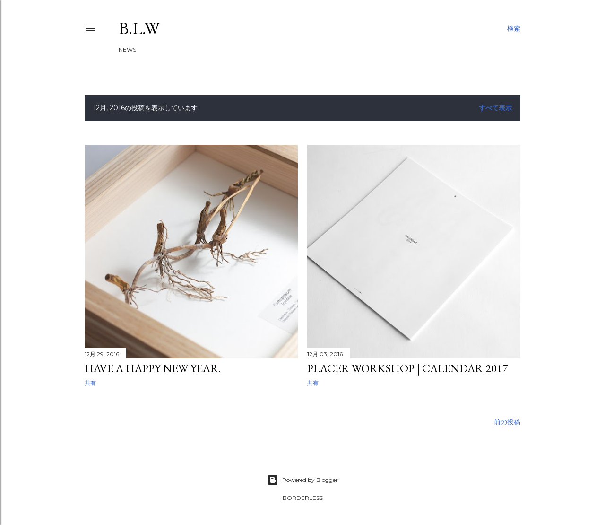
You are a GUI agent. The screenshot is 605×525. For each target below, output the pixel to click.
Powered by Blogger (302, 480)
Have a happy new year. (153, 368)
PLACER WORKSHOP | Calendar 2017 (407, 368)
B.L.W (139, 28)
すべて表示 (495, 108)
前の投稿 (507, 422)
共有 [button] (90, 382)
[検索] (513, 28)
